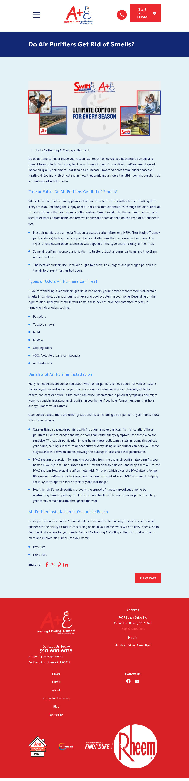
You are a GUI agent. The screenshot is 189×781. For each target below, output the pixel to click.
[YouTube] (137, 681)
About (56, 690)
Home (56, 682)
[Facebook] (128, 681)
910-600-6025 (56, 651)
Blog (56, 706)
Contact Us (56, 715)
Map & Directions (133, 629)
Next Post (148, 578)
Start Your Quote (146, 13)
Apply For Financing (56, 698)
